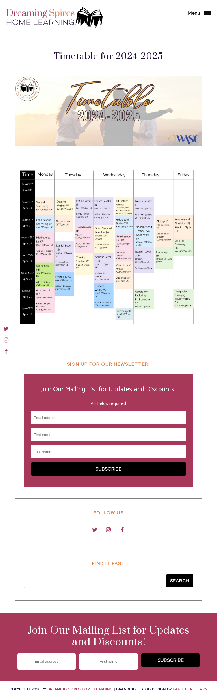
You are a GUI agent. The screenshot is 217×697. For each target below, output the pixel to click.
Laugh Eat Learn (190, 689)
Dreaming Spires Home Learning (80, 689)
